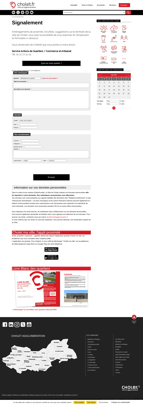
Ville (44, 164)
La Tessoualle (91, 366)
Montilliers (118, 350)
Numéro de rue (18, 149)
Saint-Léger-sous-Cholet (122, 361)
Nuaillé (117, 353)
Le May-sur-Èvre (92, 369)
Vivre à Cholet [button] (88, 5)
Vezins (117, 374)
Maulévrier (118, 345)
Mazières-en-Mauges (121, 348)
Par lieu (99, 104)
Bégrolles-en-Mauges (93, 343)
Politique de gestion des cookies (38, 399)
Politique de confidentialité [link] (120, 402)
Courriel (16, 143)
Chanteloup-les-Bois (93, 348)
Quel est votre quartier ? (51, 63)
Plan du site (51, 399)
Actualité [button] (74, 5)
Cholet (89, 351)
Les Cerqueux (91, 374)
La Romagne (91, 361)
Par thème (100, 101)
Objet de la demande (20, 81)
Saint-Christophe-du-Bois (122, 358)
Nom (15, 127)
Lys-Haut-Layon (119, 343)
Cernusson (90, 345)
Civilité (15, 123)
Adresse (16, 152)
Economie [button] (101, 5)
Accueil (14, 17)
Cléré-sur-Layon (92, 353)
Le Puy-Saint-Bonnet (93, 371)
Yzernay (117, 376)
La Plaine (90, 358)
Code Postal (17, 164)
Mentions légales (7, 399)
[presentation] (27, 178)
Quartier (16, 78)
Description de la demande (22, 89)
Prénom (16, 130)
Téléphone (17, 146)
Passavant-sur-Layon (121, 356)
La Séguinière (91, 363)
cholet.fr (26, 4)
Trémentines (118, 371)
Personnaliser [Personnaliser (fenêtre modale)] (103, 402)
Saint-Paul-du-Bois (120, 363)
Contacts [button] (124, 5)
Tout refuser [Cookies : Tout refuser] (91, 402)
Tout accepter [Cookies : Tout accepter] (79, 402)
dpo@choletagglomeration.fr (57, 221)
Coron (89, 356)
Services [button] (113, 5)
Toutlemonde (119, 368)
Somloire (117, 366)
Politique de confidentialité (20, 399)
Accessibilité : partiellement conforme (66, 399)
